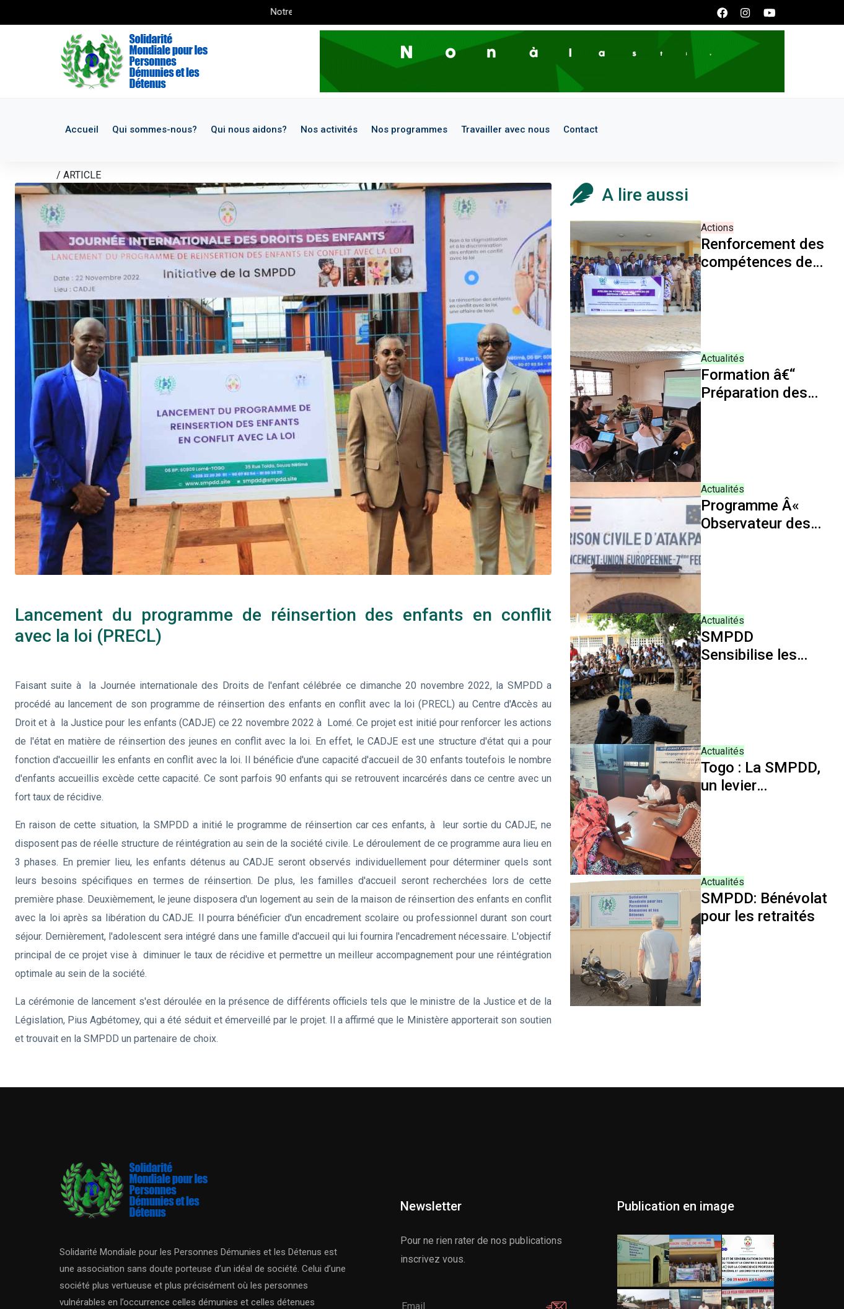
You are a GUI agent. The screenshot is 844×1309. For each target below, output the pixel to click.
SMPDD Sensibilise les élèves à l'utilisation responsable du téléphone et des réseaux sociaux (757, 646)
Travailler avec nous (505, 129)
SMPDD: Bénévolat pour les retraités (764, 907)
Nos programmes (409, 129)
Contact (580, 129)
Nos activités (329, 129)
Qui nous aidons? (249, 129)
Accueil (82, 129)
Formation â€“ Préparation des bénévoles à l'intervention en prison (754, 384)
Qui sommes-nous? (154, 129)
